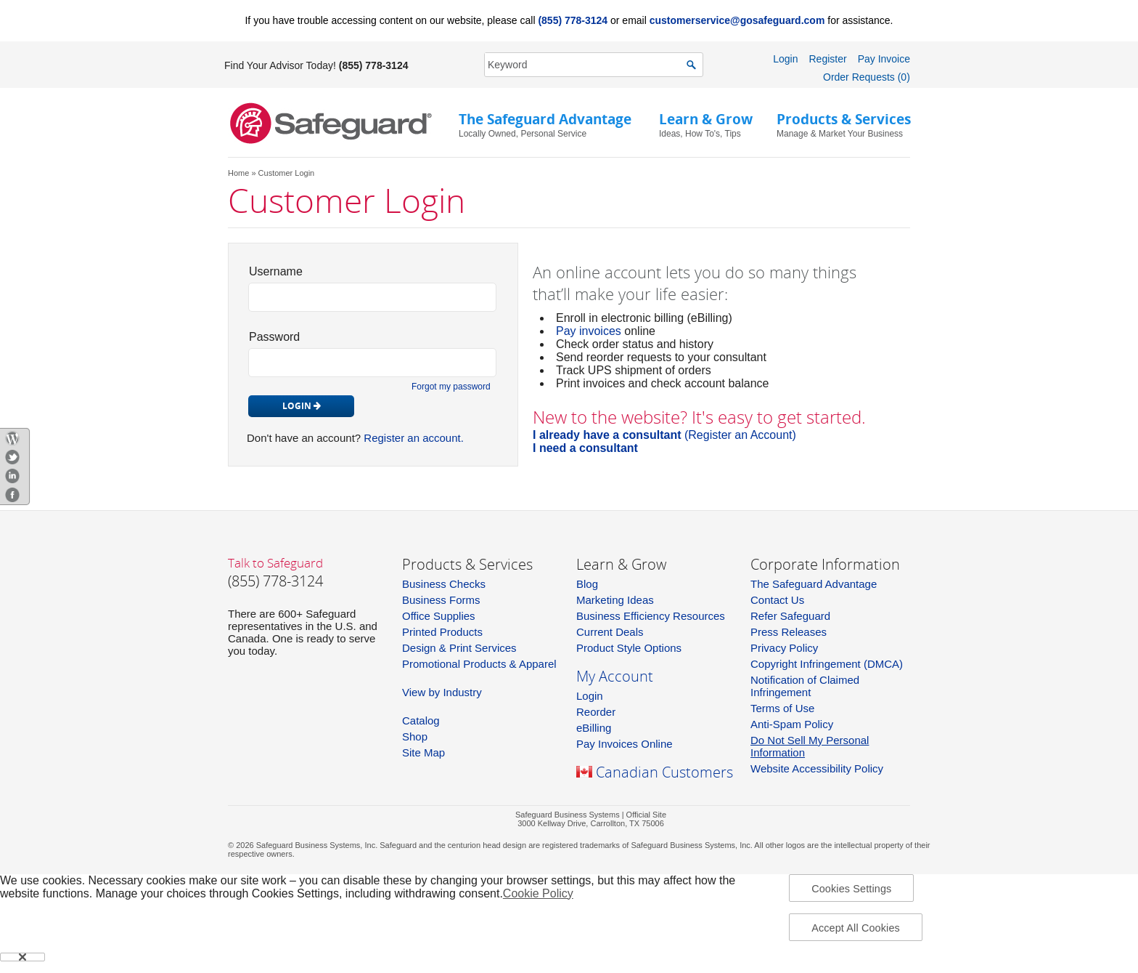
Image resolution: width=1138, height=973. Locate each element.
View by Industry (442, 692)
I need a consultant (585, 448)
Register (827, 59)
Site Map (423, 752)
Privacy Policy (784, 648)
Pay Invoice (884, 59)
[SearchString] (586, 64)
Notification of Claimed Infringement (804, 686)
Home (238, 173)
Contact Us (777, 600)
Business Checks (444, 584)
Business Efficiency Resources (650, 616)
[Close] (22, 957)
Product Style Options (628, 648)
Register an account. (414, 438)
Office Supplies (438, 616)
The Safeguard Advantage (813, 584)
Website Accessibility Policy (816, 768)
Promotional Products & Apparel (479, 664)
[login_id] (372, 297)
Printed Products (442, 632)
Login (785, 59)
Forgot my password (451, 386)
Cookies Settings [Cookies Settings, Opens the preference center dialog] (851, 889)
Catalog (421, 720)
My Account (614, 676)
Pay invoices (588, 331)
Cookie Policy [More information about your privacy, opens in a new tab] (538, 893)
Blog (587, 584)
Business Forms (441, 600)
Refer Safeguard (790, 616)
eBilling (593, 728)
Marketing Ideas (615, 600)
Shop (414, 736)
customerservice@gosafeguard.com (737, 20)
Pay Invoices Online (624, 744)
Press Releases (788, 632)
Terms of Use (782, 708)
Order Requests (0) (866, 77)
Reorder (595, 712)
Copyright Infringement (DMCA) (826, 664)
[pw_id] (372, 362)
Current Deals (610, 632)
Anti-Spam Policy (791, 724)
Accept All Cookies (855, 928)
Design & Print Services (459, 648)
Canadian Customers (664, 772)
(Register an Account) (664, 435)
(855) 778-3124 (572, 20)
